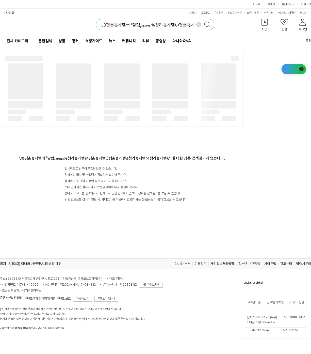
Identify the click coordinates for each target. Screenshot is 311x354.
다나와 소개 (182, 264)
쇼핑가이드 (93, 41)
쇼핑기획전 (253, 13)
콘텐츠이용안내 (106, 298)
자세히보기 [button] (82, 298)
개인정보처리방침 (222, 264)
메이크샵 (306, 4)
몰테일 (271, 4)
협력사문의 (303, 264)
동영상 (161, 41)
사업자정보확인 (151, 284)
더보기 (305, 13)
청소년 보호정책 (249, 264)
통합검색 (45, 41)
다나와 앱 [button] (9, 13)
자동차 (192, 13)
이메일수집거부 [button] (260, 330)
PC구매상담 (235, 13)
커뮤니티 (269, 13)
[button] (264, 25)
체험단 (291, 13)
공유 (305, 41)
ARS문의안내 (290, 330)
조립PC (205, 13)
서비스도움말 (296, 302)
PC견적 (219, 13)
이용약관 (200, 264)
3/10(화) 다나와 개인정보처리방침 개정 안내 (38, 264)
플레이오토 (288, 4)
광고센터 (286, 264)
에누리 (257, 4)
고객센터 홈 (254, 302)
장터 (75, 41)
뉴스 (112, 41)
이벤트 (282, 13)
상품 (62, 41)
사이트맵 (270, 264)
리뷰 (145, 41)
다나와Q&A (181, 41)
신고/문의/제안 (275, 302)
